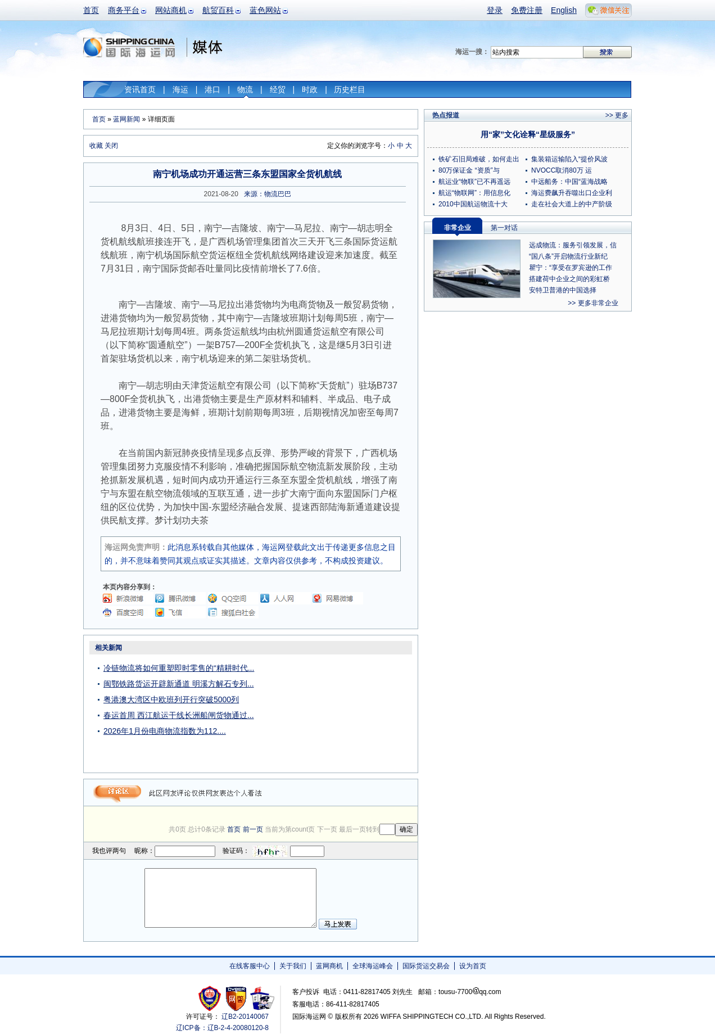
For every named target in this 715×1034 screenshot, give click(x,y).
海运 (180, 89)
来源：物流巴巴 (267, 194)
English (564, 10)
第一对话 (504, 228)
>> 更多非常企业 (593, 303)
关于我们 (292, 966)
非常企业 (457, 228)
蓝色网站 (265, 10)
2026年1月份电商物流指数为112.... (164, 730)
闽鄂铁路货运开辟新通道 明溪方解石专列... (178, 683)
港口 (212, 89)
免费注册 (526, 10)
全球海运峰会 (372, 966)
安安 (261, 998)
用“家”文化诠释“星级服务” (528, 134)
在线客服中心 (249, 966)
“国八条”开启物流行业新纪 (568, 256)
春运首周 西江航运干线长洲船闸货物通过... (178, 715)
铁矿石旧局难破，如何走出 (478, 159)
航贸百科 (218, 10)
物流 (245, 89)
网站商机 (171, 10)
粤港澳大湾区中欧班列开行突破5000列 (171, 699)
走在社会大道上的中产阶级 (571, 204)
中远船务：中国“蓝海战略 (569, 182)
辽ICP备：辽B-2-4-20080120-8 (222, 1028)
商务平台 (123, 10)
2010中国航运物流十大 (473, 204)
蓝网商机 (329, 966)
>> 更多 (616, 115)
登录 (495, 10)
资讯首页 (140, 89)
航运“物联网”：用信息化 (474, 193)
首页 (91, 10)
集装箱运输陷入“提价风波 (569, 159)
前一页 (253, 829)
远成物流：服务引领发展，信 (573, 245)
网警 (236, 998)
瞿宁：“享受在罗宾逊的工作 (570, 268)
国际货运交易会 (426, 966)
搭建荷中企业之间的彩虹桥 (569, 279)
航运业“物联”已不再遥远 (474, 182)
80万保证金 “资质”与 (469, 170)
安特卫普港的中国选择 (562, 290)
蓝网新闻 (126, 119)
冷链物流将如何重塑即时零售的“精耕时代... (178, 667)
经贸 (278, 89)
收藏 (96, 146)
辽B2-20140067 (245, 1017)
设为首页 (472, 966)
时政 (310, 89)
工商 (211, 998)
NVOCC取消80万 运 (561, 170)
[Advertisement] (347, 710)
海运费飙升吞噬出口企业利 (571, 193)
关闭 (111, 146)
